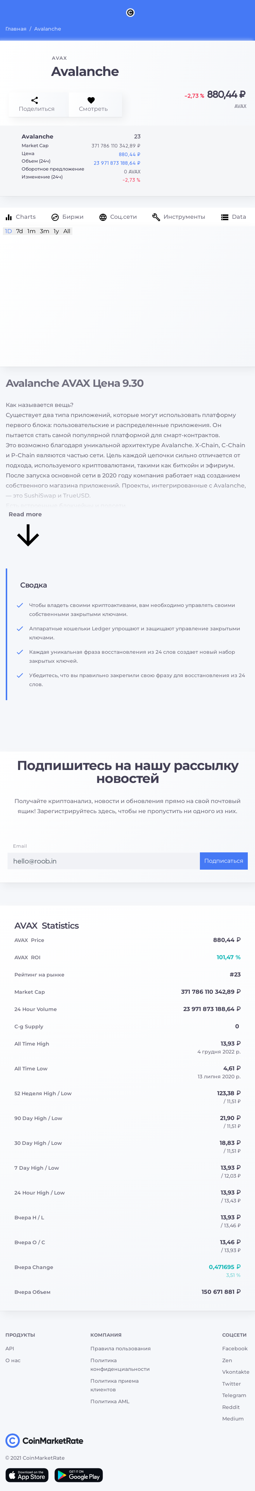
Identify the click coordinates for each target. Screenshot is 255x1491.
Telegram (234, 1395)
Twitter (231, 1384)
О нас (13, 1360)
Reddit (231, 1407)
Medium (233, 1418)
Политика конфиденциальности (120, 1365)
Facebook (235, 1348)
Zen (227, 1360)
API (9, 1348)
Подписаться (223, 860)
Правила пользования (120, 1348)
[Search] (250, 12)
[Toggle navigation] (10, 12)
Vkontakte (236, 1372)
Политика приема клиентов (114, 1385)
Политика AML (109, 1401)
